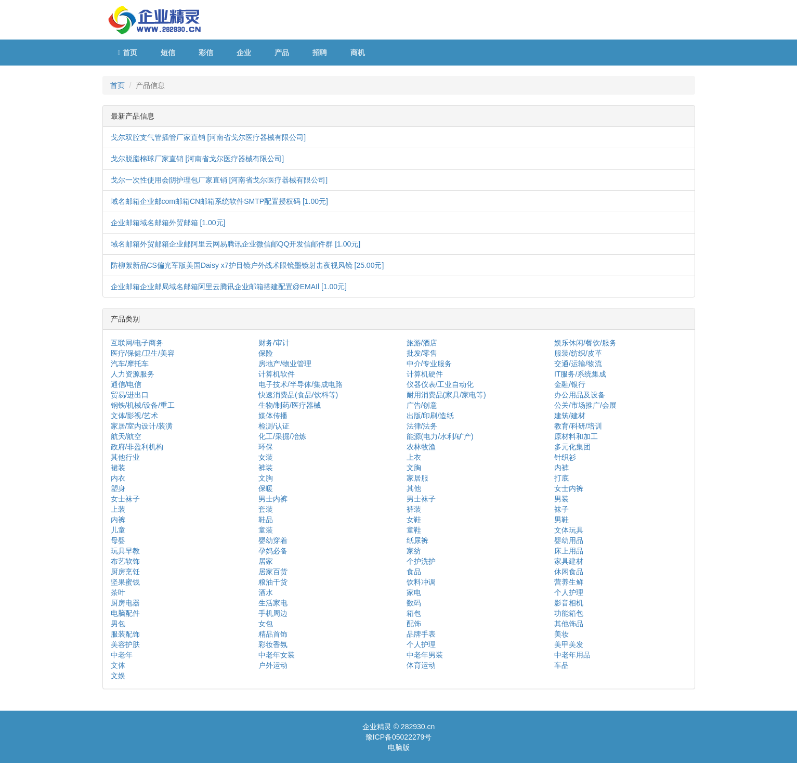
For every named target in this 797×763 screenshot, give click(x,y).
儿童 (118, 530)
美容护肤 (125, 644)
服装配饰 (125, 634)
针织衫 (565, 457)
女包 (265, 623)
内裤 (561, 467)
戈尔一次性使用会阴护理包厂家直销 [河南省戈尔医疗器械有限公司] (219, 180)
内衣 (118, 478)
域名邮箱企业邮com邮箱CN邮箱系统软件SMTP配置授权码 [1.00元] (219, 201)
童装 (265, 530)
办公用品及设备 (579, 395)
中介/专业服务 (429, 363)
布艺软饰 (125, 561)
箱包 (414, 613)
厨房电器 (125, 603)
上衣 (414, 457)
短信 (168, 52)
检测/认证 (274, 426)
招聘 (319, 52)
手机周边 (273, 613)
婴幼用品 (568, 540)
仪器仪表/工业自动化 (440, 384)
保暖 (265, 488)
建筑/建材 (569, 415)
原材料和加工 (576, 436)
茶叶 (118, 592)
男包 (118, 623)
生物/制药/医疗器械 (289, 405)
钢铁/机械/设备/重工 (143, 405)
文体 (118, 665)
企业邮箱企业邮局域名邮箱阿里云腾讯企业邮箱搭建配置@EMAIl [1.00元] (229, 286)
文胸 (414, 467)
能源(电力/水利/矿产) (440, 436)
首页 (127, 52)
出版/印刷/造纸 (430, 415)
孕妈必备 (273, 551)
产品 (282, 52)
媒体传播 (273, 415)
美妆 (561, 634)
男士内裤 (273, 499)
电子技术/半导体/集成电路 (300, 384)
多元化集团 (572, 447)
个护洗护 (421, 561)
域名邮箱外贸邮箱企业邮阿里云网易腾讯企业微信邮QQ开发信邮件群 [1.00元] (236, 244)
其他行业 (125, 457)
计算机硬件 (425, 374)
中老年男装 (425, 655)
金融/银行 (569, 384)
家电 (414, 592)
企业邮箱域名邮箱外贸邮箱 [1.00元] (168, 222)
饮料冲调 (421, 582)
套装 (265, 509)
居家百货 (273, 571)
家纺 (414, 551)
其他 (414, 488)
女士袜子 (125, 499)
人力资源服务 (132, 374)
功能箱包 (568, 613)
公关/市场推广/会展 (585, 405)
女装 (265, 457)
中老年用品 (572, 655)
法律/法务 (422, 426)
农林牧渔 (421, 447)
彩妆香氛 (273, 644)
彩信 (206, 52)
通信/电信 (126, 384)
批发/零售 (422, 353)
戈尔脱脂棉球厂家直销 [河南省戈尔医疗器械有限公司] (197, 158)
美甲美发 (568, 644)
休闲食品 (568, 571)
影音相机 (568, 603)
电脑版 (399, 747)
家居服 (417, 478)
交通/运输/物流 (578, 363)
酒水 (265, 592)
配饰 (414, 623)
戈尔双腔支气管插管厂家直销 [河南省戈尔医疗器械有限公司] (208, 137)
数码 (414, 603)
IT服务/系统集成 (580, 374)
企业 (244, 52)
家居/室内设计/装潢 (142, 426)
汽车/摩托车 (130, 363)
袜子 (561, 509)
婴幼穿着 (273, 540)
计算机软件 (276, 374)
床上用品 (568, 551)
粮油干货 (273, 582)
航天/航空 (126, 436)
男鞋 (561, 519)
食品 (414, 571)
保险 (265, 353)
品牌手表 (421, 634)
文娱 (118, 675)
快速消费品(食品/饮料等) (298, 395)
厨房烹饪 (125, 571)
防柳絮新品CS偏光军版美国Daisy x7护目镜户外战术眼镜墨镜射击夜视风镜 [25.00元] (247, 265)
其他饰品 (568, 623)
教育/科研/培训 (578, 426)
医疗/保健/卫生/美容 (143, 353)
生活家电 (273, 603)
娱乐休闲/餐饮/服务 (585, 343)
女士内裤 (568, 488)
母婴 (118, 540)
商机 (357, 52)
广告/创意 (422, 405)
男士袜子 (421, 499)
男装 (561, 499)
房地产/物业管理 (284, 363)
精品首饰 (273, 634)
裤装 (265, 467)
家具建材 (568, 561)
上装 (118, 509)
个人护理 (568, 592)
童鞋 (414, 530)
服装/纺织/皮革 (578, 353)
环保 (265, 447)
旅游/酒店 (422, 343)
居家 (265, 561)
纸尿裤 (417, 540)
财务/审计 (274, 343)
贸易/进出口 (130, 395)
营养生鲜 (568, 582)
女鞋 (414, 519)
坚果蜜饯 (125, 582)
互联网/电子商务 (137, 343)
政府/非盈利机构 (137, 447)
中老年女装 (276, 655)
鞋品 (265, 519)
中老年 (122, 655)
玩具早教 (125, 551)
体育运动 (421, 665)
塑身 (118, 488)
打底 (561, 478)
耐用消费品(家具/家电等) (446, 395)
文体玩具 (568, 530)
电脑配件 (125, 613)
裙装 (118, 467)
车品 (561, 665)
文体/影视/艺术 (135, 415)
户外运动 (273, 665)
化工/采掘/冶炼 (282, 436)
